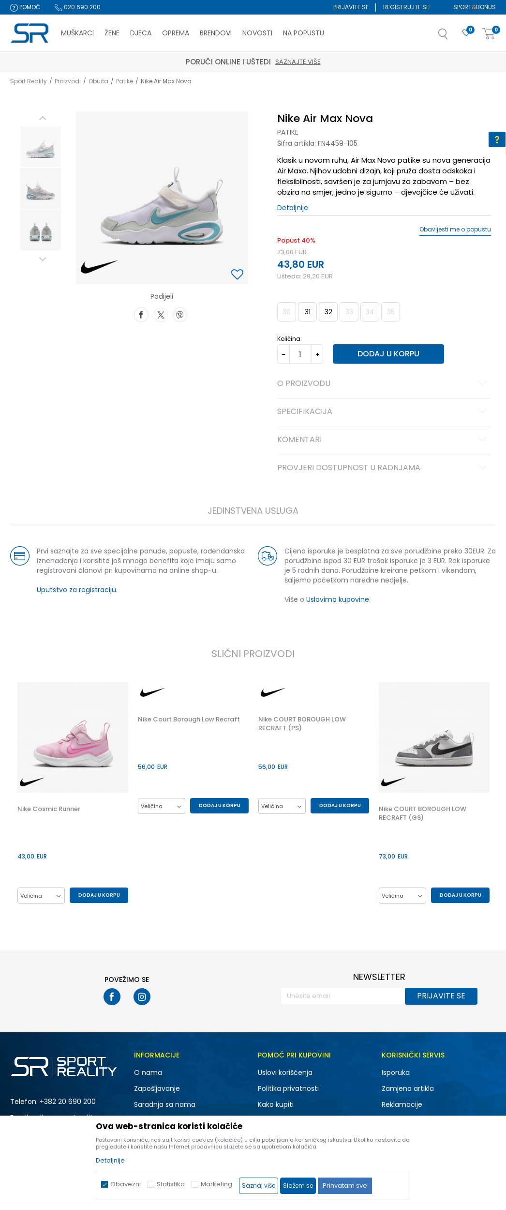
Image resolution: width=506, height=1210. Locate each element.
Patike (124, 81)
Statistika (171, 1184)
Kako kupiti (276, 1104)
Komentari (383, 440)
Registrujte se (406, 7)
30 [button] (287, 312)
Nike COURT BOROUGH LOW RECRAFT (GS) (422, 813)
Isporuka (396, 1072)
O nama (148, 1072)
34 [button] (370, 312)
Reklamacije (402, 1104)
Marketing (216, 1184)
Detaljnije (292, 208)
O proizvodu (383, 384)
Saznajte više (298, 61)
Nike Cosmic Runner (48, 809)
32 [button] (328, 312)
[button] (452, 37)
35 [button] (391, 312)
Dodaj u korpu (388, 353)
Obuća (98, 81)
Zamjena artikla (408, 1088)
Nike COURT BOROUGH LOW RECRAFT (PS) (302, 724)
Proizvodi (68, 81)
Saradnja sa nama (164, 1104)
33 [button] (349, 312)
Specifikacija (383, 412)
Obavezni (125, 1184)
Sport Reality (28, 81)
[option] (40, 147)
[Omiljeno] (466, 33)
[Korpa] (489, 34)
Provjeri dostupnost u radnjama (383, 468)
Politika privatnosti (288, 1088)
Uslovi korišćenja (285, 1072)
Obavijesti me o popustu (455, 229)
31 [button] (308, 312)
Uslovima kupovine (337, 599)
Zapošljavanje (157, 1088)
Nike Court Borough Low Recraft (189, 719)
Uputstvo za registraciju (76, 590)
